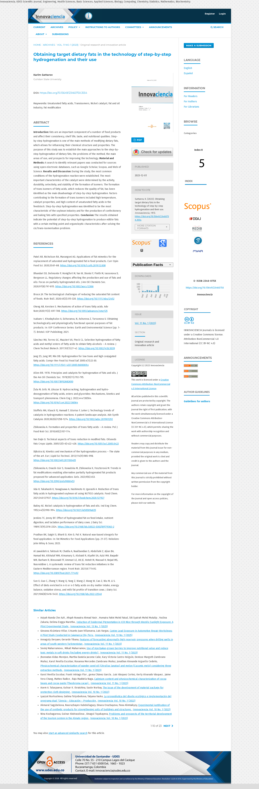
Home (37, 44)
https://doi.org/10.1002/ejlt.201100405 (54, 460)
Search (217, 27)
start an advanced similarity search (68, 733)
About (40, 34)
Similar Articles (44, 610)
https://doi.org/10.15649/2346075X (205, 287)
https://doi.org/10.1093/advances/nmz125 (84, 311)
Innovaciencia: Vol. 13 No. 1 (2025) (89, 626)
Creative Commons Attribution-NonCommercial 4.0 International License (150, 384)
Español (188, 73)
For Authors (190, 101)
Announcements (160, 27)
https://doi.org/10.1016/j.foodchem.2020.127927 (78, 497)
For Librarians (191, 106)
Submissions (60, 34)
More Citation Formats (146, 227)
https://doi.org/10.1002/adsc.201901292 (91, 419)
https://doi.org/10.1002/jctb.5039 (96, 348)
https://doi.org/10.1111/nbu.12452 (95, 298)
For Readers (190, 96)
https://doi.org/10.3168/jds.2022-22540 (80, 594)
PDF (139, 139)
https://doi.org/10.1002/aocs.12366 (74, 286)
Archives (57, 27)
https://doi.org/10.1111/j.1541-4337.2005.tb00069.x (61, 365)
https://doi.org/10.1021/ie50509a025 (76, 510)
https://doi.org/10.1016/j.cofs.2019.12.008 (83, 265)
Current (39, 27)
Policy (73, 27)
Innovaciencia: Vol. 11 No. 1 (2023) (103, 643)
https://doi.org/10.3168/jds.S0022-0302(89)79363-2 (86, 526)
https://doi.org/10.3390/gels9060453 (53, 481)
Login (222, 13)
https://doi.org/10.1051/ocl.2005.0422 (98, 443)
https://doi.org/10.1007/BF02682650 (53, 381)
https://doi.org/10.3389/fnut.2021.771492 (55, 573)
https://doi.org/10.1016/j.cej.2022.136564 (55, 402)
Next (167, 725)
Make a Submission (198, 45)
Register (210, 13)
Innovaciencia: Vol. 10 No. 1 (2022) (90, 692)
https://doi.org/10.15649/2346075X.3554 (63, 92)
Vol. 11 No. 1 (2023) (67, 44)
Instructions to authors (102, 27)
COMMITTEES (133, 27)
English (188, 68)
